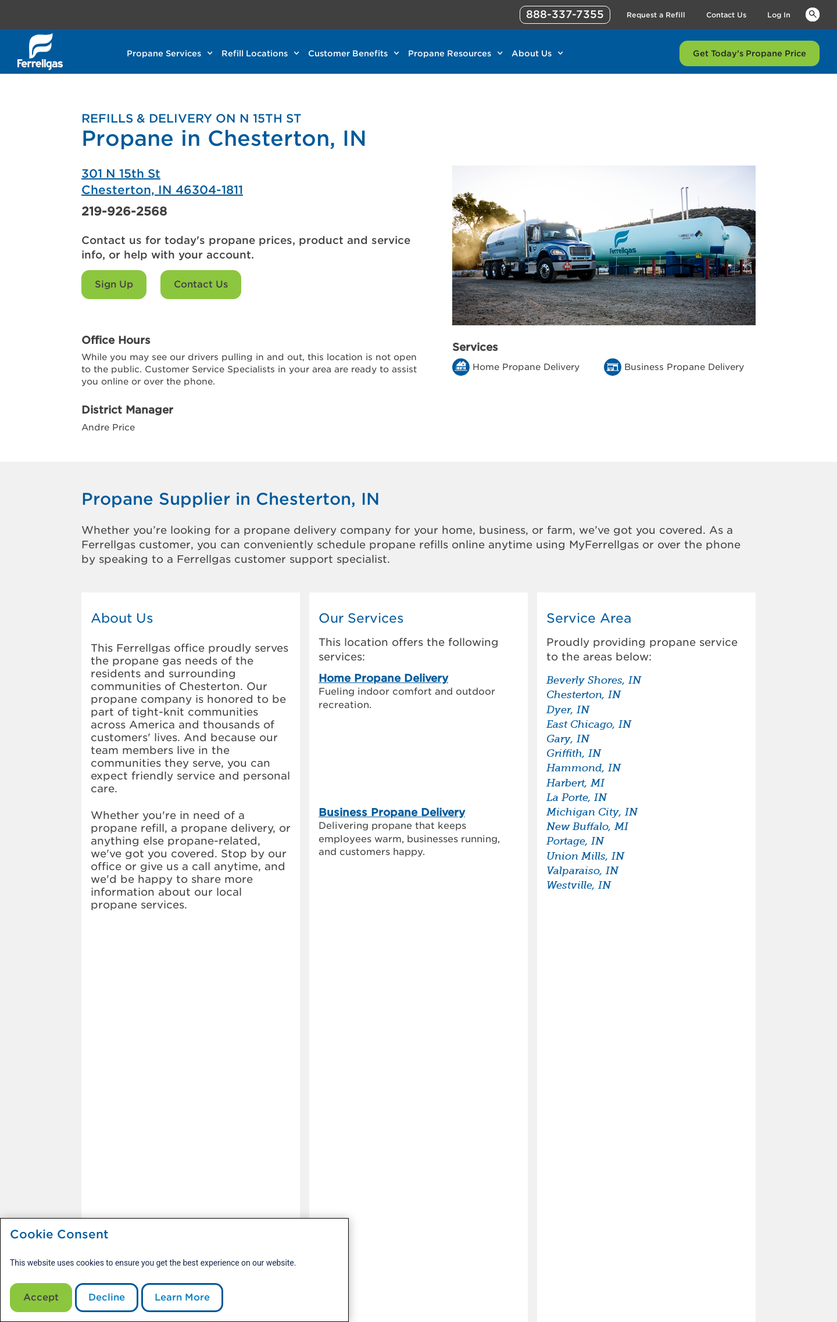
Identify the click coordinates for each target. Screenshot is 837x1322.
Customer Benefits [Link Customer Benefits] (348, 53)
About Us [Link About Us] (532, 53)
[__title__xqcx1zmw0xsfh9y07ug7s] (40, 51)
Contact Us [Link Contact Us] (726, 14)
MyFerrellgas (395, 1178)
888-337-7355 (599, 1309)
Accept (41, 1297)
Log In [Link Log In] (779, 14)
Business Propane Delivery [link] (392, 726)
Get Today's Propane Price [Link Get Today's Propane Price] (749, 53)
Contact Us (201, 284)
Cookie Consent (59, 1234)
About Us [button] (122, 618)
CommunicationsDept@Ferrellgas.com (351, 1309)
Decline (106, 1297)
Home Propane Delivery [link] (383, 678)
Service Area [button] (588, 618)
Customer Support (406, 1192)
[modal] (174, 1270)
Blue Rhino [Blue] (738, 1284)
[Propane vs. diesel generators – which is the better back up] (568, 1048)
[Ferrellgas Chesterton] (250, 182)
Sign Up (114, 284)
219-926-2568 (124, 211)
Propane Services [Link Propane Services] (164, 53)
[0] (126, 1157)
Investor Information (283, 1192)
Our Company (269, 1178)
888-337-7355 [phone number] (565, 14)
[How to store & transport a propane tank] (568, 1077)
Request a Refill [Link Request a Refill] (656, 14)
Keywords (813, 14)
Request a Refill (401, 1205)
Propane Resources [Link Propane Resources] (449, 53)
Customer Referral (279, 1205)
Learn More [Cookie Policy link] (182, 1297)
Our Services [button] (361, 618)
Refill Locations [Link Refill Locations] (254, 53)
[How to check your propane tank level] (568, 1019)
